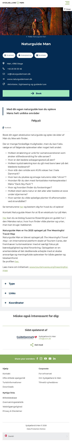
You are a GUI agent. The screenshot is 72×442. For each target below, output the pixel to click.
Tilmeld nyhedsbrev (48, 382)
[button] (48, 3)
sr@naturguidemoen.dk (19, 74)
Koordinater (14, 302)
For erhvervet (45, 373)
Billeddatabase (10, 398)
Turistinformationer (12, 382)
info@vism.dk (45, 339)
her (21, 207)
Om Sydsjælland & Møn (50, 378)
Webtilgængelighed (12, 407)
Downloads (8, 387)
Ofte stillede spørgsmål (14, 378)
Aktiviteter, (13, 84)
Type (10, 283)
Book (36, 93)
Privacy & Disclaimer (12, 411)
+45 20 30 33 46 (14, 69)
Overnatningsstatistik (13, 402)
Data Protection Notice (36, 429)
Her (5, 218)
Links (10, 293)
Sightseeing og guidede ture (32, 84)
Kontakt (6, 373)
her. (17, 261)
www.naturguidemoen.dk (19, 79)
